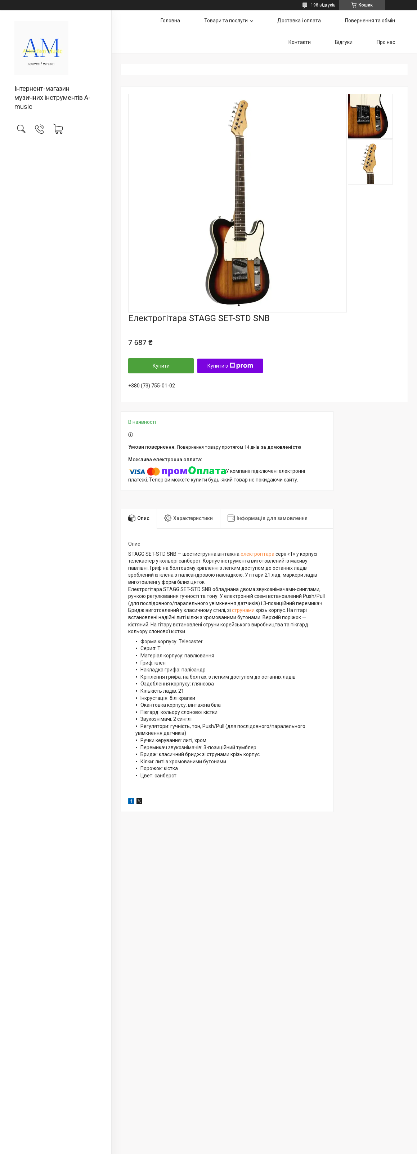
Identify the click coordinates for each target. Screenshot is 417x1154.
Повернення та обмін (370, 20)
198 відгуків (323, 5)
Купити (161, 366)
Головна (170, 20)
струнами (243, 610)
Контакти (299, 42)
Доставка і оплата (299, 20)
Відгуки (344, 42)
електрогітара (257, 554)
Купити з (230, 366)
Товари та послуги (226, 20)
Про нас (386, 42)
